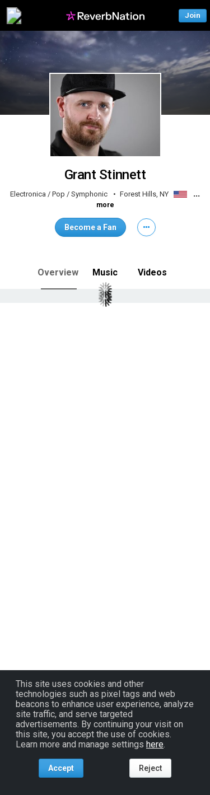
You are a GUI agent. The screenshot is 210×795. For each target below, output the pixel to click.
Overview (58, 272)
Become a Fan (90, 227)
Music (105, 272)
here (155, 744)
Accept (61, 768)
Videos (152, 272)
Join (192, 15)
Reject (150, 768)
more (105, 205)
